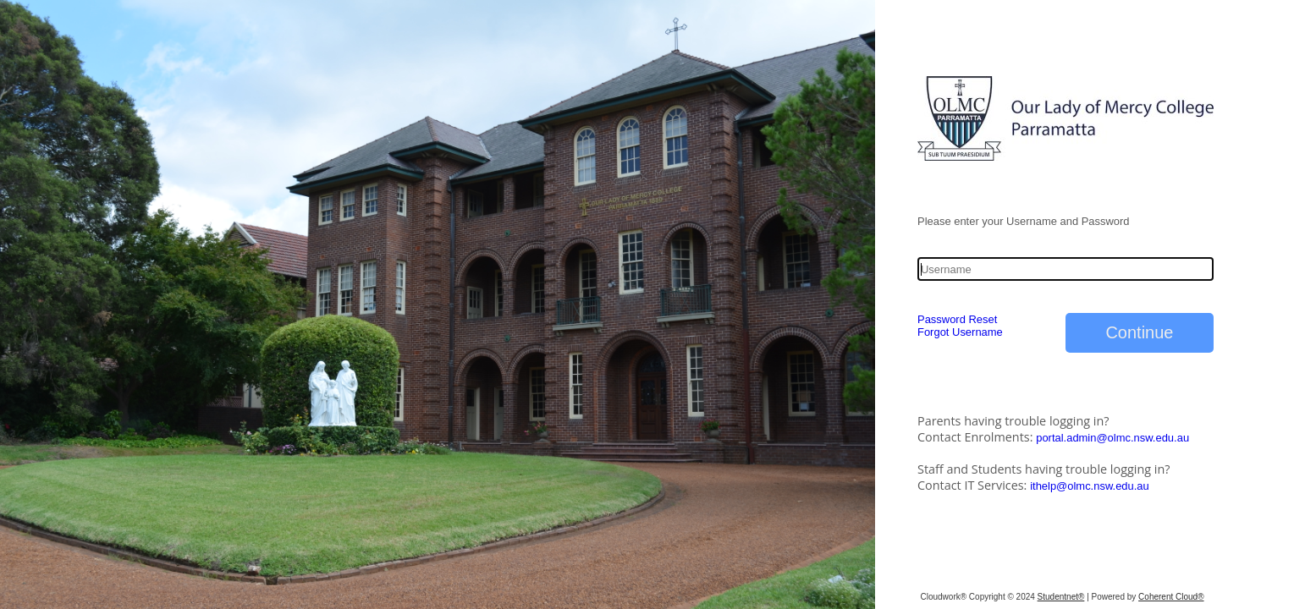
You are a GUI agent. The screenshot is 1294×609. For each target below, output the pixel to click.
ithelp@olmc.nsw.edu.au (1089, 486)
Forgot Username (960, 332)
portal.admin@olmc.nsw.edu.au (1112, 437)
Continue (1139, 332)
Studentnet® (1061, 596)
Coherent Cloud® (1170, 596)
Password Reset (957, 319)
